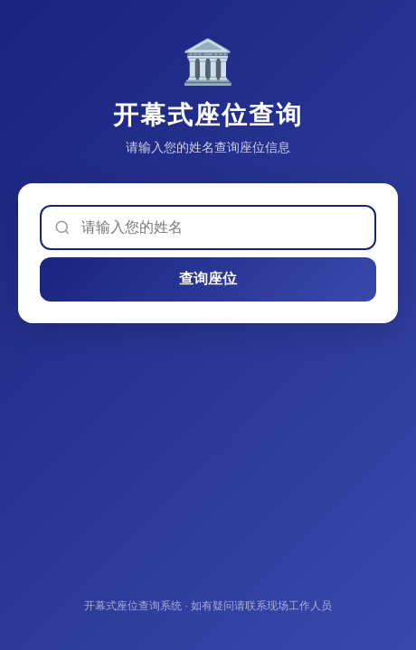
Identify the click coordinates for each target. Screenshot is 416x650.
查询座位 (208, 278)
